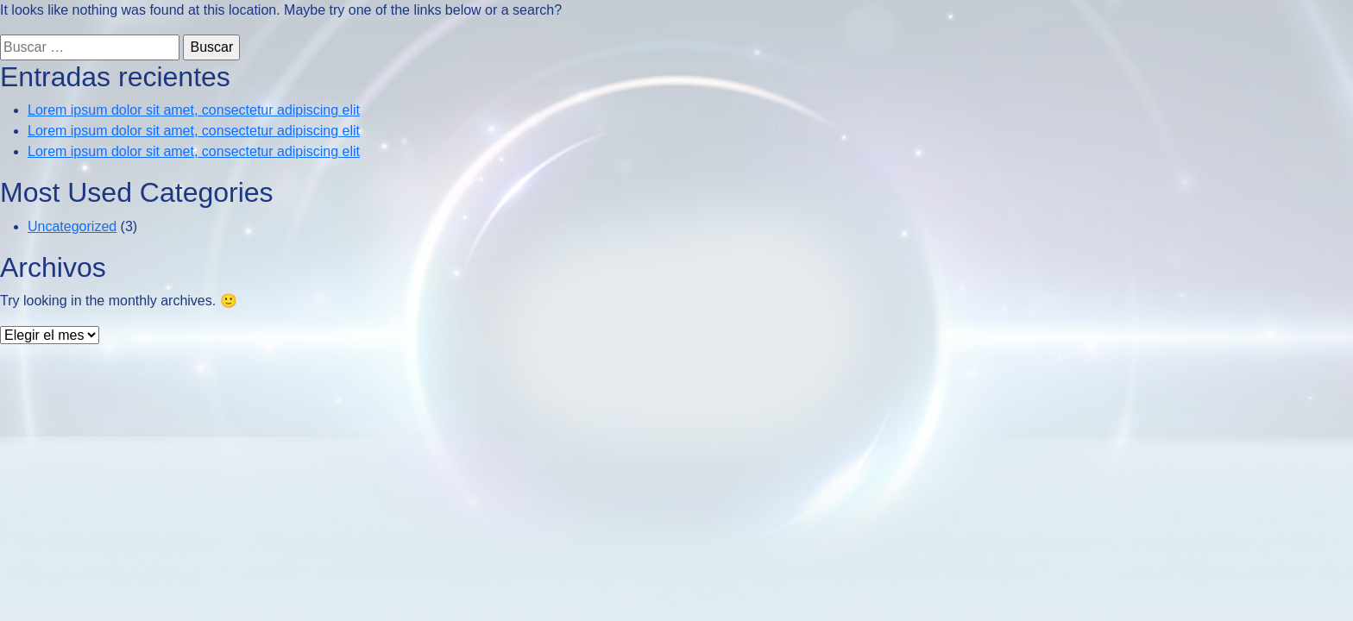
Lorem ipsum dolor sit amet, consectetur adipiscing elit (194, 110)
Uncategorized (72, 226)
